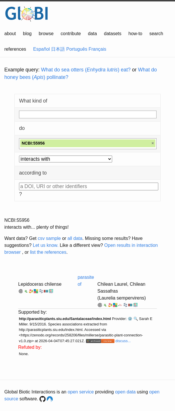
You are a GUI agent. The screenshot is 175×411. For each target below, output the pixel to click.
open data (125, 391)
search (156, 33)
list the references (48, 252)
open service (81, 391)
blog (27, 33)
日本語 (58, 49)
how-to (135, 33)
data (92, 33)
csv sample (49, 238)
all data (74, 238)
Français (97, 49)
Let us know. (46, 245)
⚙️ (130, 319)
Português (76, 49)
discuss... (123, 341)
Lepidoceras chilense (39, 284)
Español (41, 49)
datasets (112, 33)
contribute (71, 33)
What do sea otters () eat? (86, 70)
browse (46, 33)
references (15, 49)
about (10, 33)
